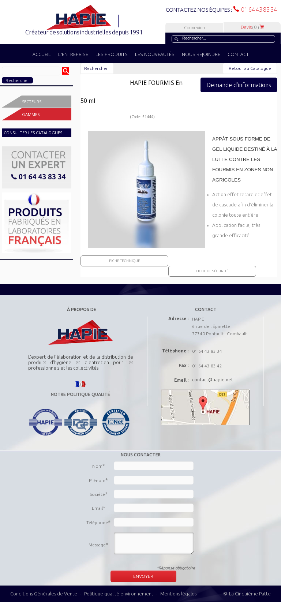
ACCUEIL (42, 54)
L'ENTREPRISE (73, 54)
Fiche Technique (124, 261)
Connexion (194, 28)
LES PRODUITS (111, 54)
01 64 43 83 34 (258, 9)
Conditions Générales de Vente (43, 593)
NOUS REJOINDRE (201, 54)
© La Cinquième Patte (247, 593)
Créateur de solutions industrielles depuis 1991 (84, 32)
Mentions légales (178, 593)
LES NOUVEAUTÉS (155, 54)
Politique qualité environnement (119, 593)
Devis (252, 27)
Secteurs (31, 101)
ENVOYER (143, 576)
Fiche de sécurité (212, 271)
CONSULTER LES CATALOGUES (33, 132)
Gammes (31, 114)
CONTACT (238, 54)
